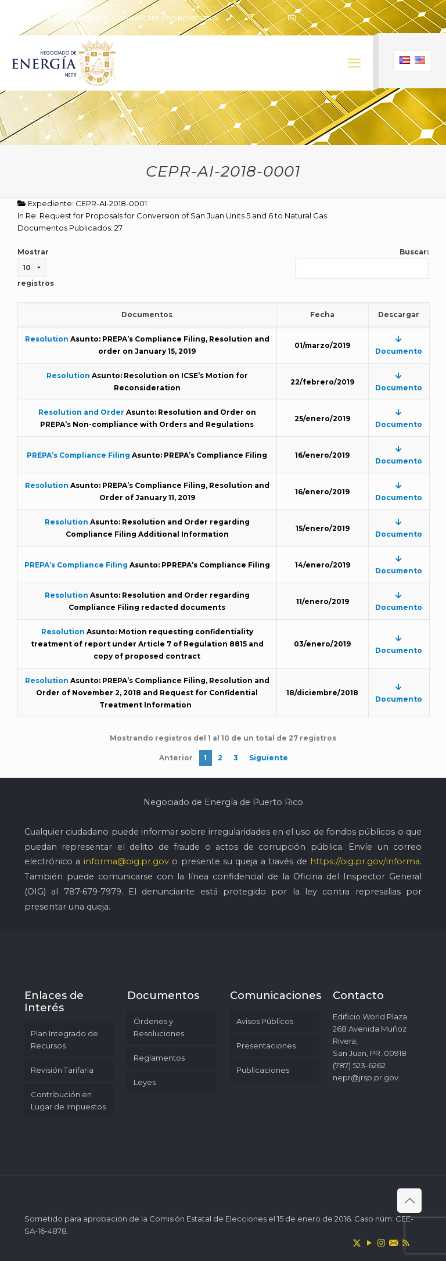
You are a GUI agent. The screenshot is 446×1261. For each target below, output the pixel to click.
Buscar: (362, 263)
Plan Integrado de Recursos (64, 1039)
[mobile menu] (354, 63)
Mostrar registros (35, 267)
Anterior (176, 757)
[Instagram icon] (381, 1242)
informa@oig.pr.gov (126, 861)
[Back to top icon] (409, 1200)
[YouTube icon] (369, 1242)
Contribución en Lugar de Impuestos (68, 1100)
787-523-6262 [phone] (257, 17)
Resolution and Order (81, 412)
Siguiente (268, 757)
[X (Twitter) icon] (357, 1242)
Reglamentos (159, 1057)
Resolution (47, 339)
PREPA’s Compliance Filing (78, 455)
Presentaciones (266, 1045)
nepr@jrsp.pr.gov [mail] (329, 17)
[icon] (393, 1242)
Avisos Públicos (264, 1021)
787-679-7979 (92, 891)
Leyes (145, 1082)
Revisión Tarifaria (62, 1070)
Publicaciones (262, 1070)
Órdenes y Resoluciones (159, 1027)
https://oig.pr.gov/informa (365, 861)
